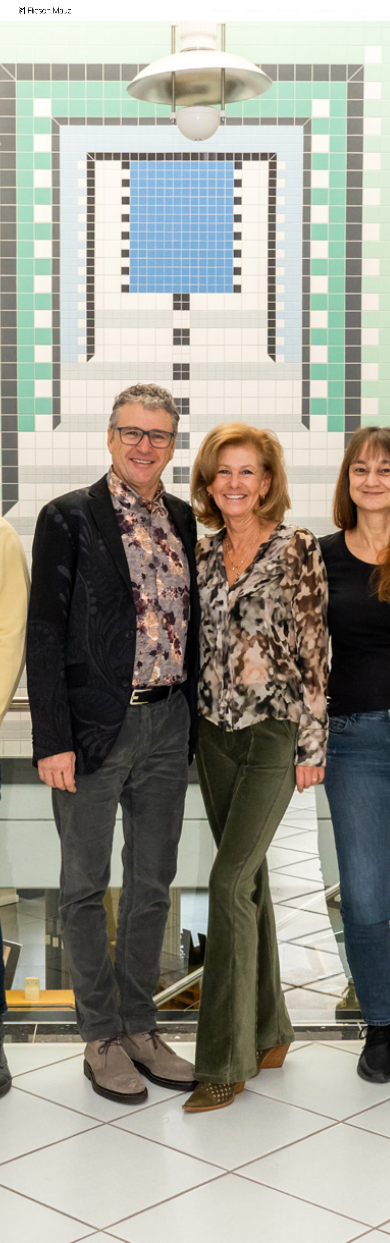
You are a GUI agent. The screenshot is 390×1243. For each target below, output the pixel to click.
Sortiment (257, 10)
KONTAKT (359, 10)
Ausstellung (325, 10)
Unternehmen (220, 10)
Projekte (289, 10)
